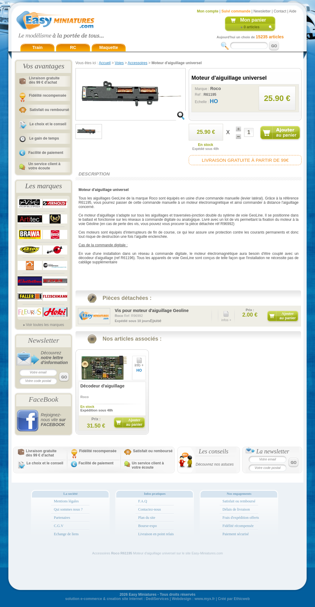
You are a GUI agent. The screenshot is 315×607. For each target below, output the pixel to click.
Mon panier (253, 20)
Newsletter (262, 11)
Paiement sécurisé (235, 534)
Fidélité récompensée (238, 526)
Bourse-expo (147, 526)
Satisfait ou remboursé (49, 110)
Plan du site (146, 517)
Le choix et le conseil (48, 124)
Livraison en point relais (156, 534)
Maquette (108, 47)
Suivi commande (235, 11)
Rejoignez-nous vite (53, 419)
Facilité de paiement (45, 153)
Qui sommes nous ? (68, 509)
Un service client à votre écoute (44, 166)
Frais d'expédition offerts (240, 517)
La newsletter (272, 451)
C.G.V (58, 526)
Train (37, 47)
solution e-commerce (83, 599)
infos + (226, 315)
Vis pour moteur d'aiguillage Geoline (152, 310)
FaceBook (43, 399)
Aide (292, 11)
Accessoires (137, 63)
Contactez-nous (149, 509)
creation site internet (124, 599)
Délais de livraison (236, 509)
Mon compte (208, 11)
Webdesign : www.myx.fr (193, 599)
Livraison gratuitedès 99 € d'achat (44, 80)
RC (73, 47)
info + (139, 363)
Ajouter (287, 315)
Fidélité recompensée (47, 95)
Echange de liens (66, 534)
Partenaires (62, 517)
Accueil (105, 63)
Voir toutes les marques (45, 325)
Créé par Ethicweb (234, 599)
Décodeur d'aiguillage (102, 385)
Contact (280, 11)
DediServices (157, 599)
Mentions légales (66, 501)
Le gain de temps (44, 138)
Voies (119, 63)
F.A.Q (142, 501)
